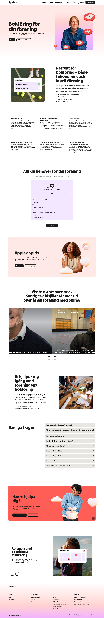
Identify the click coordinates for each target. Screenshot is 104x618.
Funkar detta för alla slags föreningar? (59, 425)
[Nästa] (54, 357)
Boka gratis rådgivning (23, 40)
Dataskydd (72, 615)
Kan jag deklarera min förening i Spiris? (59, 441)
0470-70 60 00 (33, 515)
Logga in (82, 2)
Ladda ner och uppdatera (80, 597)
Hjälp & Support (59, 2)
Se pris (12, 40)
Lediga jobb (56, 599)
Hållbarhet (55, 601)
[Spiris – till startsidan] (52, 587)
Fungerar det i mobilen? (54, 451)
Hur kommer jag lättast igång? (56, 436)
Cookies (93, 615)
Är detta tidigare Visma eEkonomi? (58, 466)
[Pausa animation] (93, 518)
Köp (52, 193)
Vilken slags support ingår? (55, 446)
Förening (33, 599)
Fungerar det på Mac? (53, 456)
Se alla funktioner (52, 226)
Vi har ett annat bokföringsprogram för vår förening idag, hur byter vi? (70, 430)
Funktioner (45, 2)
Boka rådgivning (31, 266)
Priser (51, 2)
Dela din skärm (78, 599)
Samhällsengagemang (58, 606)
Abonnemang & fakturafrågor (81, 604)
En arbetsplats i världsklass (59, 604)
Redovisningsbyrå (35, 597)
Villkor (87, 615)
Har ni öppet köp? (53, 461)
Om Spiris (68, 2)
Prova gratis (91, 2)
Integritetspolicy (80, 615)
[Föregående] (49, 357)
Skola (32, 601)
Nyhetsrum (55, 608)
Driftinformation (78, 601)
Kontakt (75, 2)
